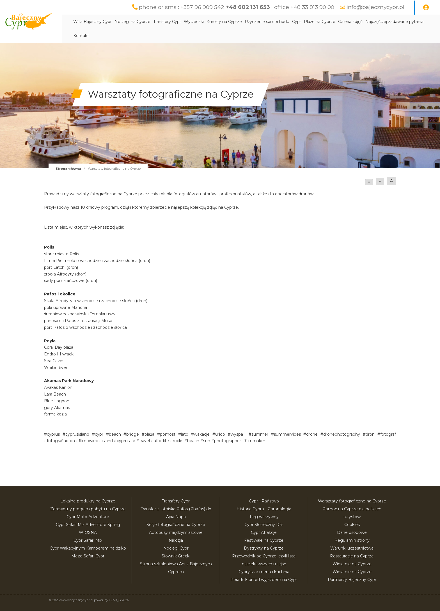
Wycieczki (211, 21)
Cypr (313, 21)
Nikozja (176, 540)
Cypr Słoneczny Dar (263, 524)
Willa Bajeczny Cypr (109, 21)
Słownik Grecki (176, 556)
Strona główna (68, 169)
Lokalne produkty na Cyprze (87, 501)
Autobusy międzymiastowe (176, 532)
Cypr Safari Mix (88, 540)
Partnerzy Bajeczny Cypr (352, 579)
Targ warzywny (264, 516)
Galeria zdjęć (367, 21)
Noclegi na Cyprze (149, 21)
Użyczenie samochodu (284, 21)
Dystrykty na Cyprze (264, 548)
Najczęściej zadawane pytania (119, 35)
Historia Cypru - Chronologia (264, 508)
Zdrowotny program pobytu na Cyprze (88, 508)
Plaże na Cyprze (336, 21)
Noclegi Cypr (176, 548)
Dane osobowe (352, 532)
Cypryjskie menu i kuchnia (264, 571)
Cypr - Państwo (264, 501)
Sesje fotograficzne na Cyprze (175, 524)
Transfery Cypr (184, 21)
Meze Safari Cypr (87, 556)
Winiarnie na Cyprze (352, 563)
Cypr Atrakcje (264, 532)
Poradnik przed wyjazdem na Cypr (263, 579)
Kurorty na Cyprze (241, 21)
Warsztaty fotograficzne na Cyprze (352, 501)
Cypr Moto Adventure (88, 516)
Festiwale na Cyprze (263, 540)
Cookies (352, 524)
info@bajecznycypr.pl (375, 7)
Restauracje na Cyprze (352, 556)
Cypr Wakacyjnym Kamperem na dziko (88, 548)
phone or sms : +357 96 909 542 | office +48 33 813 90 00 (234, 7)
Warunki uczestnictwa (351, 548)
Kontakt (159, 35)
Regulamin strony (352, 540)
